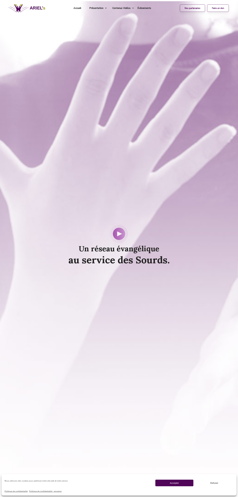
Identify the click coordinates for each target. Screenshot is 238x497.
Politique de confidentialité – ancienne (45, 491)
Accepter (174, 483)
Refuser (214, 483)
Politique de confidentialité (16, 491)
